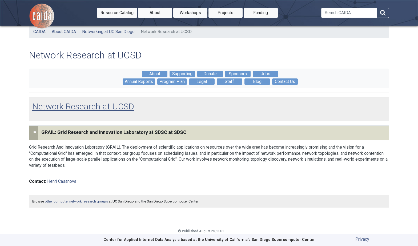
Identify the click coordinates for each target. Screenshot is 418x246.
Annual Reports (139, 81)
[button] (117, 13)
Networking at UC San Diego (108, 31)
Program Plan (172, 81)
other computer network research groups (76, 201)
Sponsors (238, 73)
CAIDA (39, 31)
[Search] (349, 13)
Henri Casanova (61, 181)
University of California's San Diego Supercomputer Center (260, 239)
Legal (201, 81)
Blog (257, 81)
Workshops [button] (193, 12)
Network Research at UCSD (166, 31)
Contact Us (285, 81)
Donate (210, 73)
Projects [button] (230, 12)
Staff (229, 81)
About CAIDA (64, 31)
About (154, 73)
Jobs (265, 73)
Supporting (182, 73)
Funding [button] (265, 12)
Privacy (362, 239)
